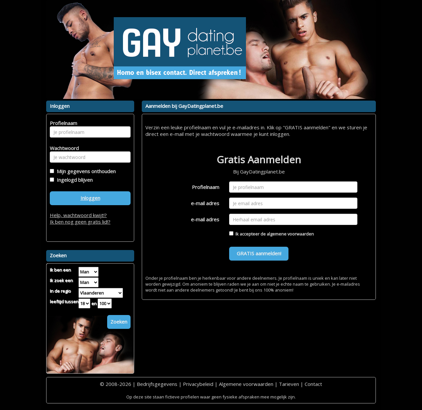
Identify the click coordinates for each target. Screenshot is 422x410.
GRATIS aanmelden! (259, 253)
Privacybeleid (198, 384)
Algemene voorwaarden (246, 384)
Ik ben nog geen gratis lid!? (80, 221)
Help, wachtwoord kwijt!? (78, 215)
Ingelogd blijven (73, 179)
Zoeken (118, 321)
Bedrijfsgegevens (157, 384)
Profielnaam (205, 187)
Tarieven (289, 384)
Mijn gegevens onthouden (85, 171)
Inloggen (90, 198)
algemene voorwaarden (290, 234)
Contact (313, 384)
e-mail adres (205, 203)
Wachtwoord (62, 148)
